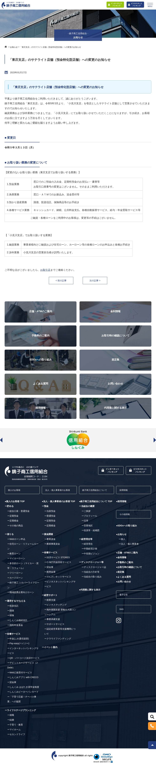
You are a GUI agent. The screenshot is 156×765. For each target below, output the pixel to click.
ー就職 (10, 717)
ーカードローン (15, 579)
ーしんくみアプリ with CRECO (22, 679)
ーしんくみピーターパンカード (22, 694)
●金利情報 (121, 561)
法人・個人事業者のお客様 (58, 493)
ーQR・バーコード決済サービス (23, 660)
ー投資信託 (12, 607)
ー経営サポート (49, 602)
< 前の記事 (59, 280)
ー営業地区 (87, 532)
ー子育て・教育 (15, 726)
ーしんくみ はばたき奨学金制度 (23, 689)
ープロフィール (89, 522)
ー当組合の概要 (87, 513)
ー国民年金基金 (15, 627)
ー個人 (122, 542)
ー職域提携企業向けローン (20, 594)
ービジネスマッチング (55, 611)
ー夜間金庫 (49, 578)
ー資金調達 (47, 541)
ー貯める (9, 508)
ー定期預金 (12, 517)
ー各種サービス (12, 635)
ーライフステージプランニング (20, 712)
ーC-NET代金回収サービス (57, 569)
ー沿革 (85, 527)
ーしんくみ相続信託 (17, 622)
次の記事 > (96, 280)
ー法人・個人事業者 (129, 547)
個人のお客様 (16, 491)
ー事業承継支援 (52, 626)
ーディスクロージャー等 (91, 569)
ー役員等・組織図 (90, 537)
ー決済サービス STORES (57, 564)
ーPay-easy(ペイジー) (18, 645)
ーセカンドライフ (16, 736)
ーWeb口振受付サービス (19, 674)
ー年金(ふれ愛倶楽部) (18, 640)
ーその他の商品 (15, 527)
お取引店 (45, 270)
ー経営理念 (87, 550)
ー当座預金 (49, 517)
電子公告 (125, 598)
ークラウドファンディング (57, 645)
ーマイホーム (14, 731)
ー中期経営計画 (89, 555)
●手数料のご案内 (124, 565)
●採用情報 (121, 503)
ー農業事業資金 (52, 550)
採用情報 (125, 491)
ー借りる (9, 536)
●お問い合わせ (123, 585)
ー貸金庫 (11, 684)
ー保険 (10, 617)
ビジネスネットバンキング (135, 5)
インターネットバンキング (115, 5)
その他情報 (126, 517)
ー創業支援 (49, 606)
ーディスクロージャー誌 (94, 574)
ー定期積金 (12, 522)
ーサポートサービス (54, 631)
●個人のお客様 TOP (15, 503)
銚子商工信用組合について (95, 493)
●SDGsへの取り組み (126, 529)
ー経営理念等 (85, 545)
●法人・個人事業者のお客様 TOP (58, 508)
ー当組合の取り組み (92, 583)
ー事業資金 (49, 545)
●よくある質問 (123, 580)
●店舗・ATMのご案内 (127, 556)
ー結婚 (10, 722)
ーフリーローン (15, 575)
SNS (122, 614)
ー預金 (45, 513)
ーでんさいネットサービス (57, 583)
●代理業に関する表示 (89, 596)
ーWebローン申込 (16, 541)
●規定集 (120, 575)
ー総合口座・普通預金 (18, 513)
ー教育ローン (14, 555)
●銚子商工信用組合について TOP (95, 508)
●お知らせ (121, 537)
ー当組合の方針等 (90, 578)
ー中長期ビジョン (90, 560)
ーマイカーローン (16, 560)
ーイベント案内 (49, 654)
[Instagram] (118, 626)
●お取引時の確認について (129, 570)
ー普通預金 (49, 522)
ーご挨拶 (86, 517)
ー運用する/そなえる (15, 603)
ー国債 (10, 612)
